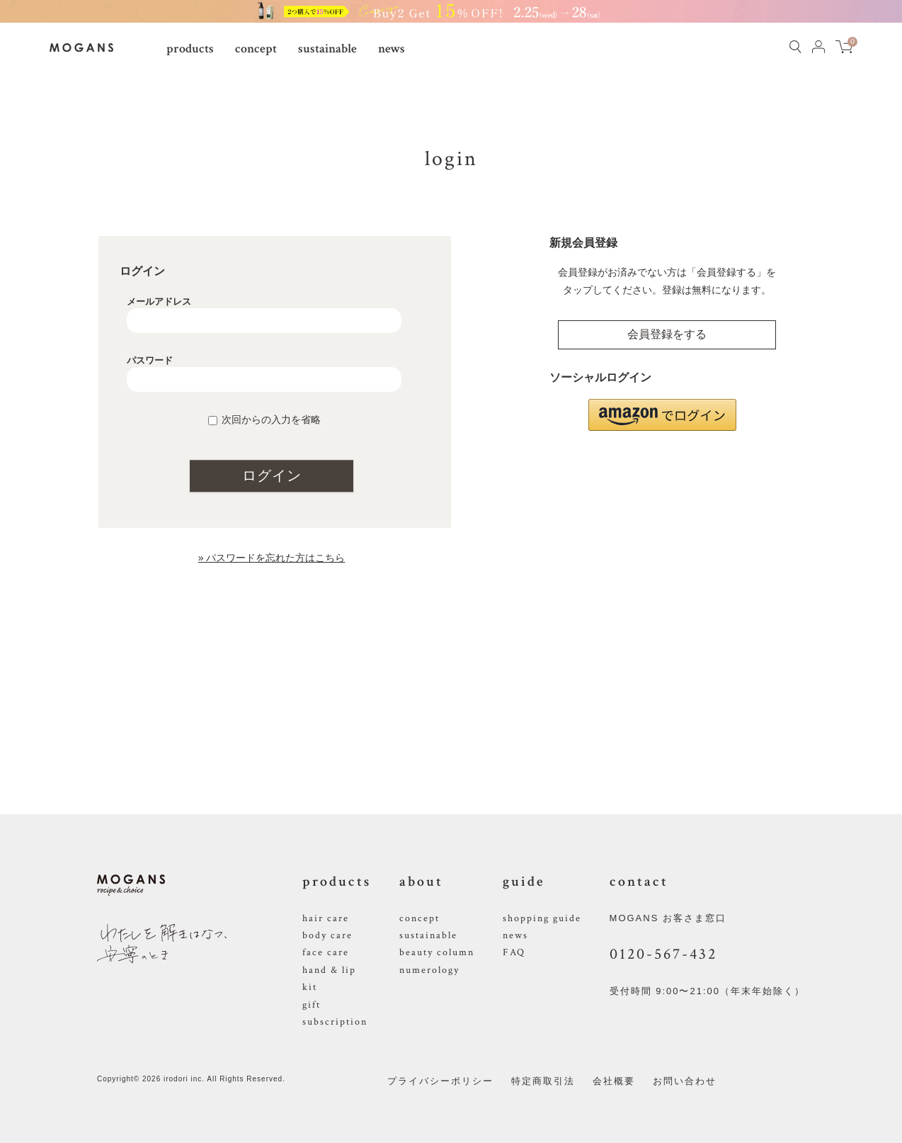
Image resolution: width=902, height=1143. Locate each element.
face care (325, 952)
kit (309, 987)
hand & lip (329, 970)
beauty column (436, 952)
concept (256, 48)
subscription (334, 1021)
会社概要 (614, 1081)
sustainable (327, 48)
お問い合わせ (685, 1081)
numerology (429, 970)
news (391, 48)
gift (311, 1004)
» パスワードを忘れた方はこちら (272, 557)
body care (327, 935)
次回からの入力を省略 (271, 419)
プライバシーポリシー (440, 1081)
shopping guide (542, 918)
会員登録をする (667, 334)
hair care (325, 918)
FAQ (514, 952)
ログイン (272, 475)
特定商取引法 (543, 1081)
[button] (662, 415)
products (190, 48)
